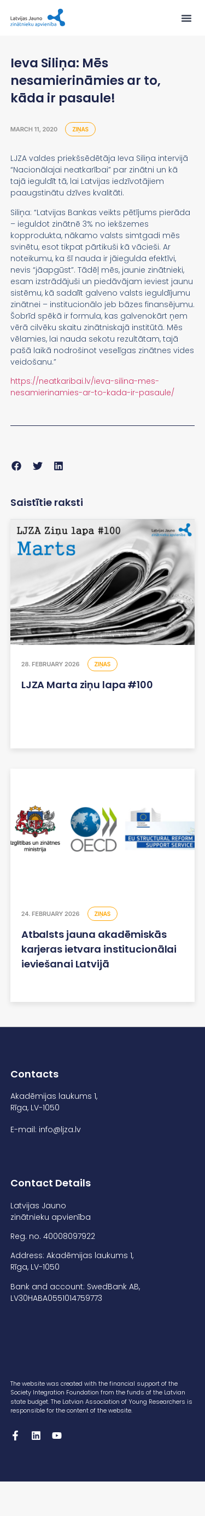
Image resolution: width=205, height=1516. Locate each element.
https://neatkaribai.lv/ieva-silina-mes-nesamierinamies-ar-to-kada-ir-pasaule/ (92, 387)
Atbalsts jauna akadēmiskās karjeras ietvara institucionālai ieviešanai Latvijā (99, 949)
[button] (186, 18)
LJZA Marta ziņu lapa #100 (87, 684)
